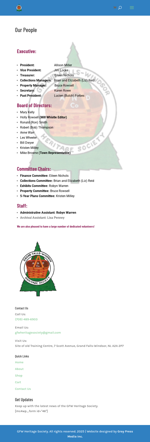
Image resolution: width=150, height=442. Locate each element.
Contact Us (23, 389)
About (19, 369)
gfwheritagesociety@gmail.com (38, 332)
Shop (18, 375)
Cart (18, 382)
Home (19, 362)
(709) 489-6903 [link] (26, 319)
